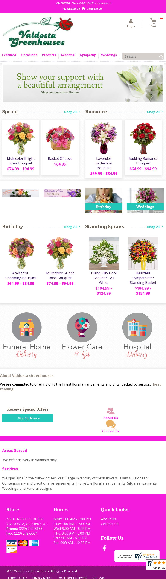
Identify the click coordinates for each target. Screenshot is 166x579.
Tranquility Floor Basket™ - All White (103, 278)
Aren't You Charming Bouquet (20, 275)
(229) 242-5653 (31, 528)
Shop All (72, 112)
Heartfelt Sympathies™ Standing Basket (143, 278)
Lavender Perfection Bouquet (103, 163)
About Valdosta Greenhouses (26, 375)
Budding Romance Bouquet (143, 161)
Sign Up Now (28, 418)
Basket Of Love (60, 158)
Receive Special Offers (27, 409)
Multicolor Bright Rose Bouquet (21, 161)
